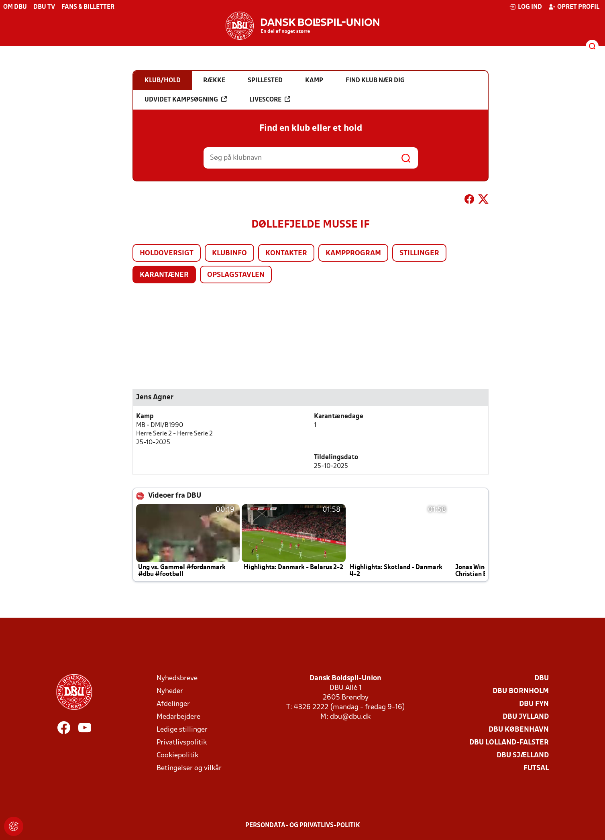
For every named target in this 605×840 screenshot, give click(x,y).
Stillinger (419, 253)
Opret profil (573, 6)
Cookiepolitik (177, 755)
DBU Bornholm (521, 691)
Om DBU (15, 7)
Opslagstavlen (236, 275)
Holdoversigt (167, 253)
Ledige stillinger (182, 729)
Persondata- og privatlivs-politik (302, 825)
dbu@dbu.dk (350, 717)
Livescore (269, 99)
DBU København (519, 729)
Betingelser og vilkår (189, 768)
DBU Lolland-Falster (509, 742)
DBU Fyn (534, 704)
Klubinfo (229, 253)
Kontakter (286, 253)
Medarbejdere (178, 717)
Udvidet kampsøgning (186, 99)
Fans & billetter (87, 7)
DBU (541, 678)
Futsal (536, 768)
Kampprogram (353, 253)
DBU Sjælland (523, 755)
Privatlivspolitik (182, 742)
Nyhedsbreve (177, 678)
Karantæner (164, 275)
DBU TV (44, 7)
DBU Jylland (526, 717)
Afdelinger (173, 704)
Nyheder (170, 691)
